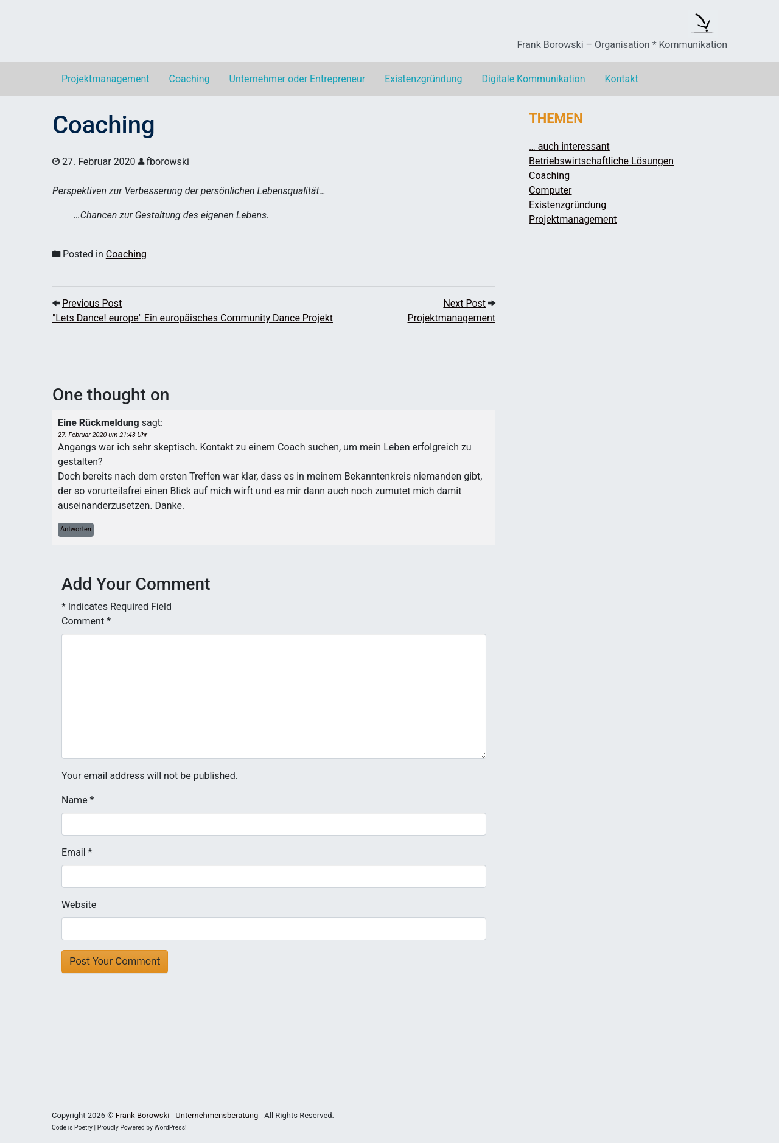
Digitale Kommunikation (533, 79)
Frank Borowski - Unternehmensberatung (187, 1115)
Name (74, 800)
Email (73, 852)
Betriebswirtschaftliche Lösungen (601, 161)
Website (78, 905)
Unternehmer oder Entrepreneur (297, 79)
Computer (550, 190)
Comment (86, 621)
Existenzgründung (423, 79)
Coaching (189, 79)
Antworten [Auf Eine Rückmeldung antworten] (75, 529)
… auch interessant (569, 146)
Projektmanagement (105, 79)
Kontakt (621, 79)
